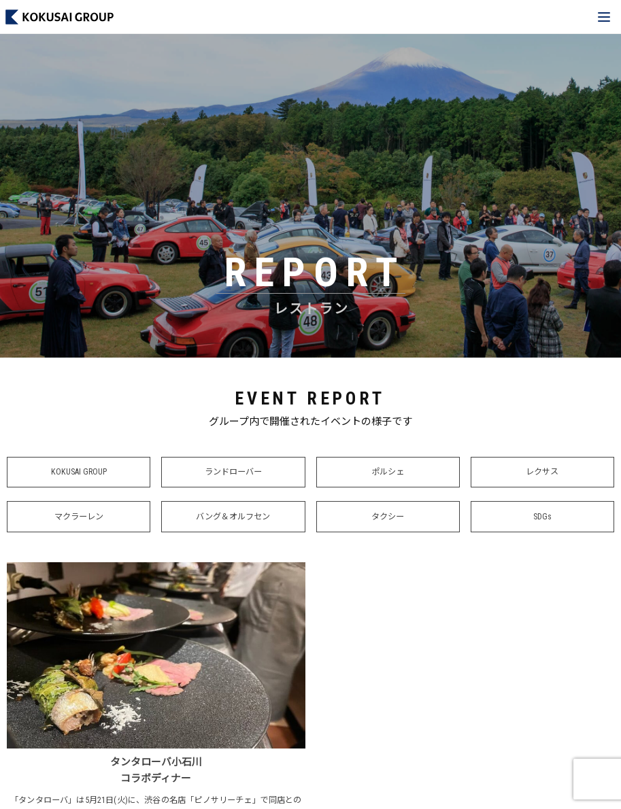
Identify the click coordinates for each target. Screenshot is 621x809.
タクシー (387, 517)
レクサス (542, 472)
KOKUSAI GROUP (79, 472)
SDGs (542, 517)
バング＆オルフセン (233, 517)
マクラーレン (78, 517)
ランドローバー (233, 472)
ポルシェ (387, 472)
